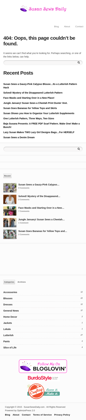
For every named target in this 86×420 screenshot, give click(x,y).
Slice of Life (10, 347)
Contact (79, 26)
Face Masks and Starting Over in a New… (41, 208)
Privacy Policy (62, 415)
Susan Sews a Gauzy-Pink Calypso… (38, 184)
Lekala (7, 329)
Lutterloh (8, 335)
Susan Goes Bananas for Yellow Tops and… (42, 231)
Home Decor (10, 316)
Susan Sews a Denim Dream (19, 137)
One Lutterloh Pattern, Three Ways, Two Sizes (28, 118)
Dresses (8, 304)
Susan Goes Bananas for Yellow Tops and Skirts (30, 108)
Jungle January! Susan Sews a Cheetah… (41, 219)
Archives (22, 282)
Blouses (7, 298)
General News (11, 310)
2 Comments (23, 200)
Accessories (10, 292)
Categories (9, 282)
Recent (7, 176)
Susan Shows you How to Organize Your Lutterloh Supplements (38, 113)
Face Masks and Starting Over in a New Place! (28, 98)
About (67, 26)
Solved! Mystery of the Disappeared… (39, 196)
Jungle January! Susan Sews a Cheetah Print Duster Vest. (35, 103)
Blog (56, 26)
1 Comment (23, 223)
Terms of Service (42, 415)
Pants (6, 341)
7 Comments (23, 211)
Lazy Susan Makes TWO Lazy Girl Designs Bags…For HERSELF (38, 132)
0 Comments (23, 188)
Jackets (7, 323)
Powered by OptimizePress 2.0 (20, 410)
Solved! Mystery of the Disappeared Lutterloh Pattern (32, 92)
